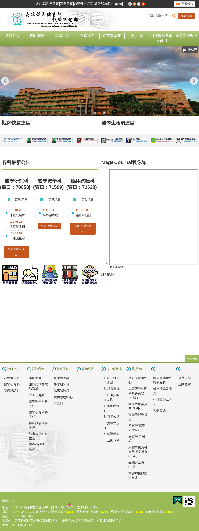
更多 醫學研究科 (16, 251)
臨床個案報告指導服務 (162, 380)
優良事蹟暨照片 (186, 38)
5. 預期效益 (111, 416)
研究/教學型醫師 (37, 446)
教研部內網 (102, 3)
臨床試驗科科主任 (38, 425)
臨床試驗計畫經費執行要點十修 (86, 214)
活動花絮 (184, 384)
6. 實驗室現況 (111, 425)
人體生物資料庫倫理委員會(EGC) (137, 451)
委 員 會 (137, 36)
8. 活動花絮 (111, 440)
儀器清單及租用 (162, 390)
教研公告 (12, 36)
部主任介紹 (37, 394)
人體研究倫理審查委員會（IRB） (137, 393)
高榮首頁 (66, 3)
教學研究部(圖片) (99, 112)
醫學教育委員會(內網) (137, 406)
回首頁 (54, 3)
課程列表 (87, 36)
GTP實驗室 (112, 36)
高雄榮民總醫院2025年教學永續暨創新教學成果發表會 (53, 214)
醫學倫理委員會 (137, 416)
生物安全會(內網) (136, 464)
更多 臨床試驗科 (83, 228)
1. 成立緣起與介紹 (111, 380)
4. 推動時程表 (111, 408)
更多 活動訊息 (49, 225)
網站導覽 (41, 3)
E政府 (177, 499)
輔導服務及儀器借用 (161, 38)
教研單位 (62, 36)
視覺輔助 (187, 4)
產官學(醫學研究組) (136, 427)
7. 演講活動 (111, 433)
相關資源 (159, 410)
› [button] (194, 81)
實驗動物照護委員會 (137, 475)
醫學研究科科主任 (38, 414)
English (116, 4)
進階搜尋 (186, 15)
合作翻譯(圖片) (104, 112)
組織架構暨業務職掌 (38, 386)
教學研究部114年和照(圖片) (94, 112)
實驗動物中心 (63, 396)
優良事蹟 (184, 377)
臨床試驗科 (12, 390)
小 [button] (130, 4)
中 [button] (134, 4)
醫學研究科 (12, 384)
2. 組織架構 (111, 388)
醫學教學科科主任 (38, 403)
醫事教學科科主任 (38, 436)
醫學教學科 (12, 377)
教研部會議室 (83, 3)
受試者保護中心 (137, 380)
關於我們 (37, 36)
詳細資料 (107, 273)
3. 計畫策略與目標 (111, 397)
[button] (174, 16)
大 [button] (139, 4)
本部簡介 (35, 377)
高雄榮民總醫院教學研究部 (44, 19)
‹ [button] (5, 81)
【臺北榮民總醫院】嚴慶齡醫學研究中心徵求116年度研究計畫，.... (19, 214)
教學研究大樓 (86, 507)
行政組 (58, 403)
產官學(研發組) (136, 438)
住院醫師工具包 (162, 401)
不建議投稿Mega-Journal (19, 238)
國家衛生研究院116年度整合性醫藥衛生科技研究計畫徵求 (19, 226)
